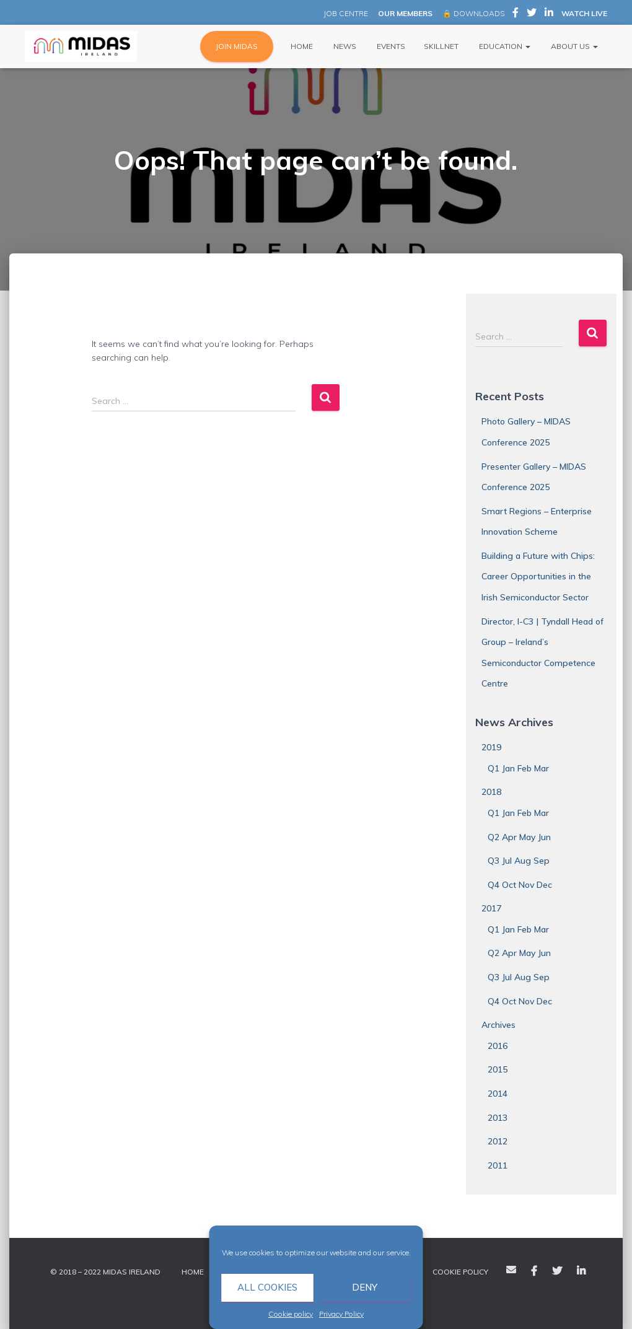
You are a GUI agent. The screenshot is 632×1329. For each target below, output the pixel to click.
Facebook (534, 1271)
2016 (497, 1045)
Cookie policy (290, 1313)
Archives (498, 1024)
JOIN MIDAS (237, 46)
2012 (497, 1141)
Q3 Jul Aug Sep (519, 860)
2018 (491, 791)
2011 (497, 1165)
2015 (497, 1069)
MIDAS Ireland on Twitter (532, 14)
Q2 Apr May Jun (519, 837)
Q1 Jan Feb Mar (518, 768)
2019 (491, 747)
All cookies (267, 1287)
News (343, 46)
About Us (573, 46)
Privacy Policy (341, 1313)
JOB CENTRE (345, 13)
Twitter (557, 1271)
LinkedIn (581, 1271)
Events (390, 46)
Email (511, 1269)
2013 (497, 1117)
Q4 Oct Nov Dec (520, 884)
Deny (364, 1287)
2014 (497, 1093)
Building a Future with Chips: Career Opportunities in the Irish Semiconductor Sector (538, 576)
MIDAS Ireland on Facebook (515, 14)
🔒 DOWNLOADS (473, 13)
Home (301, 46)
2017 (491, 908)
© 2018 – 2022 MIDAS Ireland (105, 1271)
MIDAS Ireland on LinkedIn (549, 14)
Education (503, 46)
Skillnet (441, 46)
